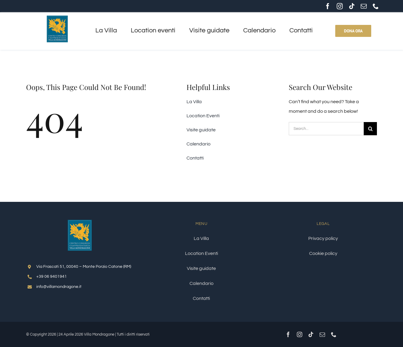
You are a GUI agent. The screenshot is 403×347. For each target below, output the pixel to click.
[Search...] (326, 128)
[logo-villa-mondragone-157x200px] (57, 18)
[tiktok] (352, 6)
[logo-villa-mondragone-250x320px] (80, 222)
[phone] (376, 6)
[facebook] (328, 6)
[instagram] (340, 6)
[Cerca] (370, 128)
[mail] (364, 6)
